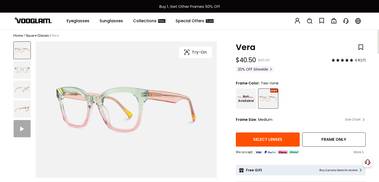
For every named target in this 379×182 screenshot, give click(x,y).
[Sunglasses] (111, 21)
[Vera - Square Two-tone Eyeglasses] (268, 98)
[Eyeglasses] (78, 21)
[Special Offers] (194, 21)
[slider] (342, 60)
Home (18, 35)
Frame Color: (248, 83)
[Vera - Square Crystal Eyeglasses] (246, 98)
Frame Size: (246, 119)
